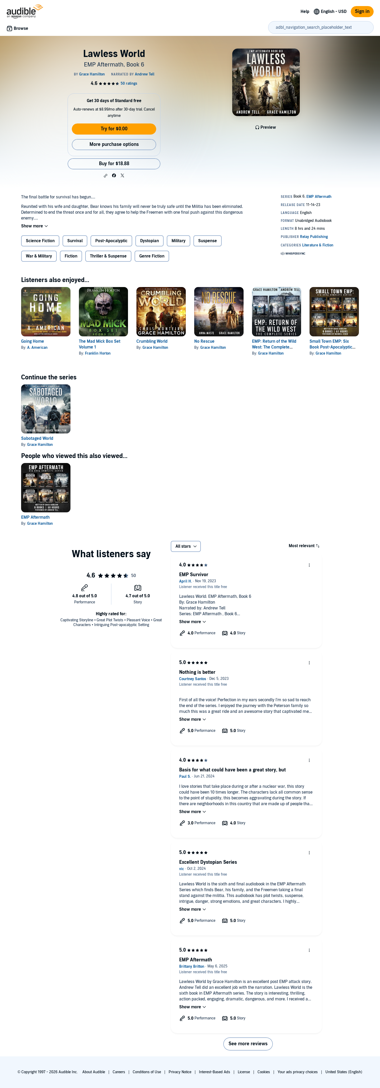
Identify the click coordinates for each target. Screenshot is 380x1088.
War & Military (39, 256)
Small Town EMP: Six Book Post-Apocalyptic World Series (331, 347)
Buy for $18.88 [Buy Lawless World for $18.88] (114, 163)
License (244, 1072)
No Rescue (204, 341)
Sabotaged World (37, 438)
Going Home (32, 341)
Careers (119, 1072)
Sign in (362, 11)
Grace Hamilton (155, 347)
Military (179, 241)
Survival (75, 241)
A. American (37, 347)
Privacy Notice (180, 1072)
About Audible (93, 1072)
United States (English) (343, 1072)
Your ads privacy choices (298, 1072)
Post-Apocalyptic (111, 241)
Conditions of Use (147, 1072)
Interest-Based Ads (214, 1072)
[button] (105, 176)
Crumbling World (152, 341)
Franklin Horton (98, 353)
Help (305, 11)
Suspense (207, 241)
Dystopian (149, 241)
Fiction (71, 256)
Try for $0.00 (114, 129)
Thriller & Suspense (108, 256)
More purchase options (114, 144)
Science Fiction (40, 241)
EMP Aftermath (35, 517)
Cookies (264, 1072)
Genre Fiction (151, 256)
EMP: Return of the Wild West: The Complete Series (274, 347)
